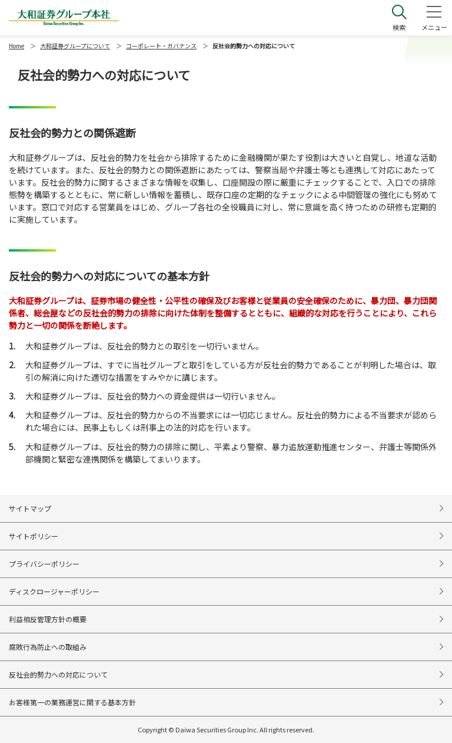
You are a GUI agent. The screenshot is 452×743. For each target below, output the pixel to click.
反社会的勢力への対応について (58, 674)
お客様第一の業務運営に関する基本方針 (72, 702)
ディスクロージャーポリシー (54, 591)
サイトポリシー (33, 536)
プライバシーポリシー (44, 564)
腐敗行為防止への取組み (48, 647)
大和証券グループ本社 (64, 17)
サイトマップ (30, 508)
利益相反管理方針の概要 (48, 619)
